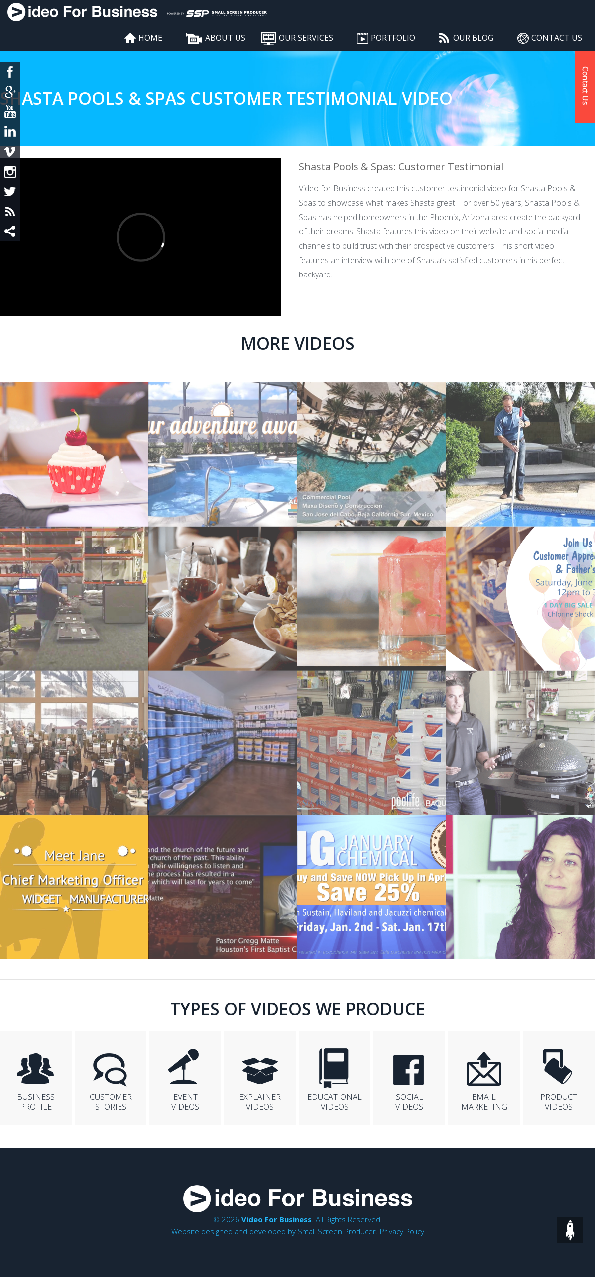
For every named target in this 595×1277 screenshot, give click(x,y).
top (570, 1230)
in (10, 132)
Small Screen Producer (337, 1231)
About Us (225, 37)
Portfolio (393, 37)
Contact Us (556, 37)
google (10, 92)
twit (10, 191)
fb (10, 72)
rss (10, 211)
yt (10, 112)
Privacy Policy (402, 1231)
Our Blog (473, 37)
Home (150, 37)
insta (10, 172)
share (10, 231)
